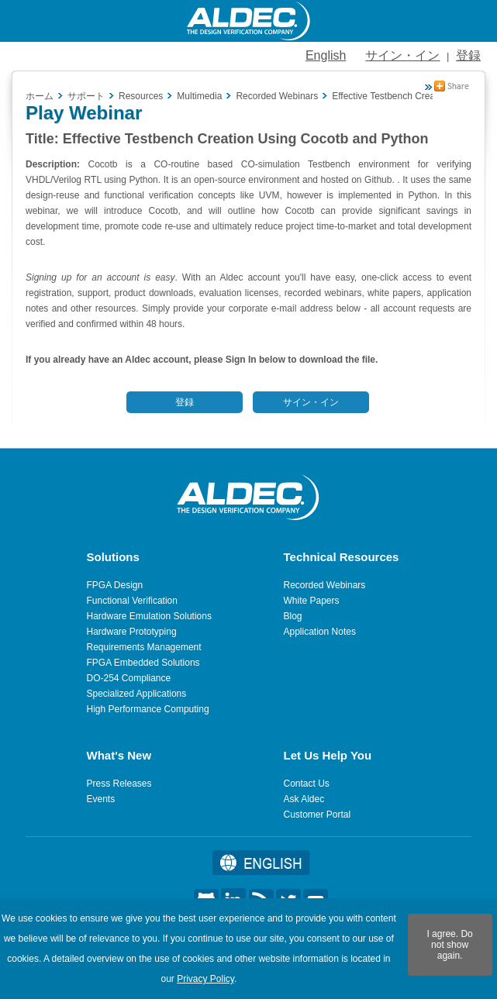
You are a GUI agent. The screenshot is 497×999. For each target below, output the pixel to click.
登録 (468, 55)
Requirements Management (144, 647)
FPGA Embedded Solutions (143, 662)
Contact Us (307, 783)
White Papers (312, 600)
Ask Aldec (304, 799)
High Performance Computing (148, 709)
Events (101, 799)
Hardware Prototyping (132, 631)
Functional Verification (132, 600)
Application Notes (320, 631)
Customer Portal (317, 814)
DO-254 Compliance (129, 678)
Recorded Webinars (325, 585)
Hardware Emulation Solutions (149, 616)
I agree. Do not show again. (449, 944)
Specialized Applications (137, 693)
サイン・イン (402, 55)
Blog (293, 616)
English (325, 55)
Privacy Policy (205, 978)
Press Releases (119, 783)
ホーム (39, 96)
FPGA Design (115, 585)
